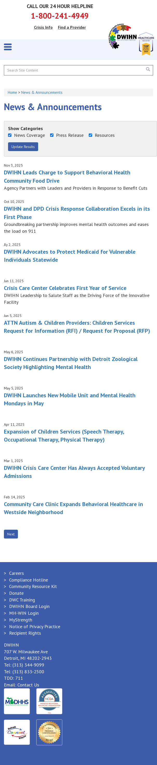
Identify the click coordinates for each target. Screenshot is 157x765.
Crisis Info (43, 27)
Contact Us (28, 685)
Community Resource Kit (33, 586)
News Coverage (26, 135)
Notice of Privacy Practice (34, 626)
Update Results (23, 146)
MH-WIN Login (24, 613)
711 (19, 678)
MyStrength (20, 620)
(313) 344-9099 (28, 665)
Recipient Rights (25, 633)
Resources (102, 135)
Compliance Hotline (28, 580)
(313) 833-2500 (28, 672)
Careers (16, 573)
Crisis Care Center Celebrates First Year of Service (65, 288)
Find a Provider (72, 27)
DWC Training (22, 600)
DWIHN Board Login (29, 606)
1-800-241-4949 (60, 16)
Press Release (67, 135)
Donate (16, 593)
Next (11, 534)
